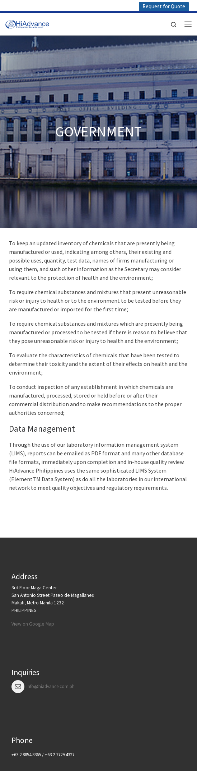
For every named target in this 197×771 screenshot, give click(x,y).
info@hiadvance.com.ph (51, 686)
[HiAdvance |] (27, 23)
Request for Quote (163, 6)
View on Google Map (32, 624)
